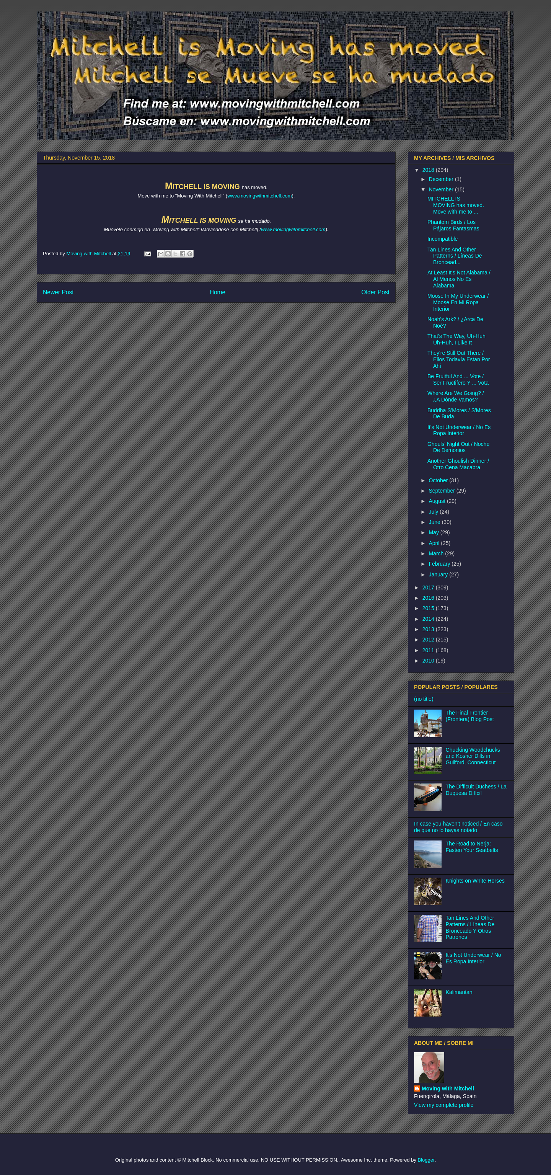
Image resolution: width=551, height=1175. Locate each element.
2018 (429, 170)
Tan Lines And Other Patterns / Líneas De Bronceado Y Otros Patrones (470, 927)
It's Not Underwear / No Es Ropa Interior (459, 430)
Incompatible (442, 239)
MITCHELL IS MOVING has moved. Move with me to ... (455, 205)
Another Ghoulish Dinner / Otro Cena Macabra (458, 464)
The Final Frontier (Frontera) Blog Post (470, 716)
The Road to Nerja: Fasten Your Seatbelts (472, 846)
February (440, 564)
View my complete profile (443, 1105)
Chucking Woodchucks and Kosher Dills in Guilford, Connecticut (473, 756)
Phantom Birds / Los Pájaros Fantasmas (453, 225)
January (439, 574)
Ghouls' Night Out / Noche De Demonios (458, 447)
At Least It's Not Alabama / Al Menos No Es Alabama (459, 279)
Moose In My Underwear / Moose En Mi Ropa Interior (458, 302)
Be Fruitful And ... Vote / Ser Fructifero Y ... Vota (458, 379)
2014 (429, 619)
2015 (429, 608)
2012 (429, 639)
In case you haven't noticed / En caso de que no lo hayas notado (458, 827)
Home (218, 292)
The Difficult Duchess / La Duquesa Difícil (476, 789)
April (435, 543)
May (434, 532)
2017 (429, 587)
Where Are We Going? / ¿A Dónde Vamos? (455, 396)
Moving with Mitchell (448, 1088)
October (439, 480)
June (435, 522)
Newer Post (58, 292)
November (442, 189)
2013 (429, 629)
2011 (429, 650)
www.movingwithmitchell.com (259, 196)
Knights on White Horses (475, 881)
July (434, 512)
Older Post (375, 292)
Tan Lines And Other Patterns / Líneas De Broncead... (454, 256)
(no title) (424, 699)
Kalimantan (459, 992)
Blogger (426, 1160)
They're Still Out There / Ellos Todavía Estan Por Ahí (458, 359)
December (442, 179)
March (437, 553)
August (438, 501)
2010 (429, 661)
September (442, 491)
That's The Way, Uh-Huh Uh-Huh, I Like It (456, 339)
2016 (429, 598)
